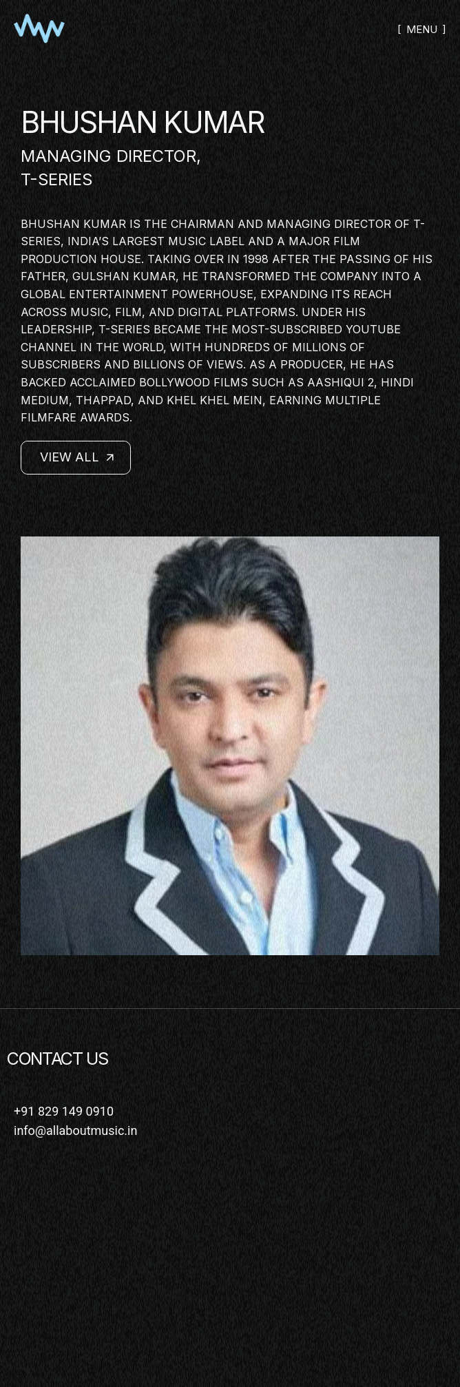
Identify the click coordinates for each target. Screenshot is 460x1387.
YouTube (373, 329)
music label (206, 241)
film (346, 241)
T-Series (56, 179)
